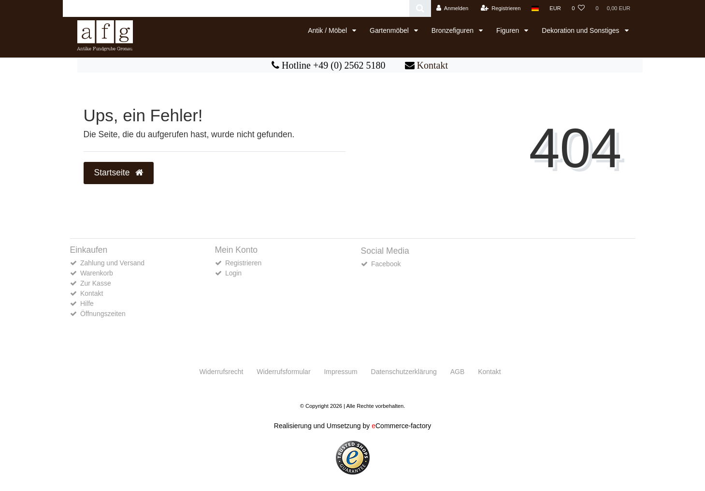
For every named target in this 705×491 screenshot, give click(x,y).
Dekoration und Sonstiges (581, 30)
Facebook (386, 264)
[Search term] (236, 8)
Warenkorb (96, 273)
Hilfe (87, 303)
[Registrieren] (500, 8)
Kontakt (432, 65)
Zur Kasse (95, 283)
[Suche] (420, 8)
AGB (457, 371)
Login (233, 273)
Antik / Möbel (328, 30)
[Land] (535, 8)
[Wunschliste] (578, 8)
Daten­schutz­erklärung (404, 371)
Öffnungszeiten (103, 314)
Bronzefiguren (453, 30)
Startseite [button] (119, 172)
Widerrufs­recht (221, 371)
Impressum (340, 371)
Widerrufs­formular (283, 371)
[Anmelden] (452, 8)
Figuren (508, 30)
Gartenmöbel (390, 30)
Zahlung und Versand (112, 263)
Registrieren (243, 263)
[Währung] (555, 8)
